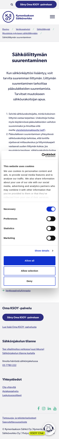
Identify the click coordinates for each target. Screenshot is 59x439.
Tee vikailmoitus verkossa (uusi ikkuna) (23, 349)
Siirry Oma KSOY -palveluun (36, 4)
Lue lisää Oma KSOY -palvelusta (19, 326)
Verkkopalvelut (23, 29)
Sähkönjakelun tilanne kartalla (18, 353)
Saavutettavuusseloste (14, 421)
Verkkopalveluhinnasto (18, 290)
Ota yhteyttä (9, 387)
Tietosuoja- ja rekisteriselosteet (19, 417)
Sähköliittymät (43, 29)
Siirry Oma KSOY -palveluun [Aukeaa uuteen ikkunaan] (23, 317)
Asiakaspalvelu (10, 391)
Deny (29, 281)
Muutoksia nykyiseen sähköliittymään (20, 33)
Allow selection (29, 270)
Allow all (29, 260)
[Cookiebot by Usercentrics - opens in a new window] (42, 155)
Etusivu (5, 29)
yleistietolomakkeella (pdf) (30, 130)
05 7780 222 (9, 365)
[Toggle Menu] (52, 16)
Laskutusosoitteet (12, 395)
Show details (42, 250)
